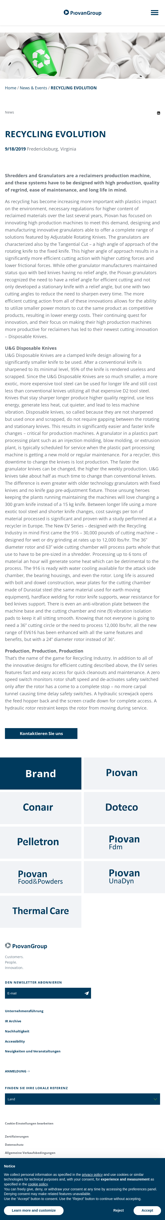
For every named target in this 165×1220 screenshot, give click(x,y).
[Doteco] (124, 808)
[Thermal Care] (40, 912)
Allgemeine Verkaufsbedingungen (30, 1153)
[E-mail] (43, 993)
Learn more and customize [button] (34, 1210)
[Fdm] (124, 843)
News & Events (33, 88)
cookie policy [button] (37, 1184)
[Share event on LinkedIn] (158, 113)
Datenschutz (14, 1145)
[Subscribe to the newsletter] (86, 993)
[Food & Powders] (40, 877)
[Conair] (40, 808)
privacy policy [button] (92, 1175)
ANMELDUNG (15, 1071)
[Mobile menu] (154, 14)
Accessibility (15, 1041)
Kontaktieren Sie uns (41, 733)
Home (10, 88)
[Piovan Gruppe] (83, 13)
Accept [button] (147, 1210)
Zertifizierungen (17, 1136)
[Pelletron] (40, 843)
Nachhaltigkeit (17, 1031)
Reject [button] (118, 1210)
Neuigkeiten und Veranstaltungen (33, 1051)
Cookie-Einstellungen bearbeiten (29, 1123)
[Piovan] (124, 773)
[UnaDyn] (124, 877)
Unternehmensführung (24, 1011)
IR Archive (13, 1021)
